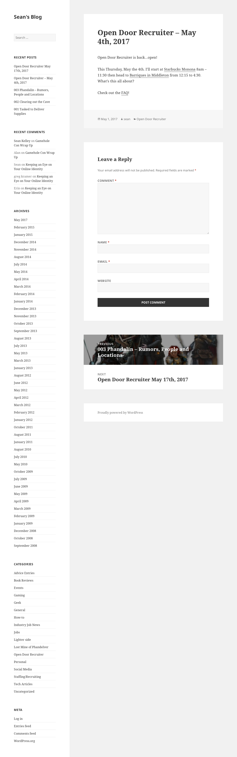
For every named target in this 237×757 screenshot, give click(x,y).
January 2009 (23, 523)
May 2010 (20, 464)
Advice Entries (24, 573)
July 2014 (20, 264)
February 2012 (24, 412)
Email (104, 261)
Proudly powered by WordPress (120, 413)
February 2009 (24, 516)
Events (18, 588)
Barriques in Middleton (149, 75)
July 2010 (20, 457)
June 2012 (21, 383)
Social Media (23, 669)
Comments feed (25, 733)
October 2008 (23, 538)
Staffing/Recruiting (27, 677)
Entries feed (22, 726)
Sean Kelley (22, 141)
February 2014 (24, 294)
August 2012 (22, 375)
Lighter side (22, 640)
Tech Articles (23, 684)
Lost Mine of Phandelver (31, 647)
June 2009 (21, 486)
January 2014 (23, 301)
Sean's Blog (28, 16)
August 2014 (22, 257)
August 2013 (22, 338)
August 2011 (22, 435)
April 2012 (21, 398)
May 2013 (20, 353)
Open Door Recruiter (29, 654)
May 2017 (20, 220)
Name (104, 242)
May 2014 (20, 272)
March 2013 (22, 361)
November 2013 (25, 316)
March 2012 (22, 405)
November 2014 (25, 249)
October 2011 (23, 427)
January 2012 (23, 420)
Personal (20, 662)
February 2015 (24, 227)
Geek (17, 603)
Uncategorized (24, 691)
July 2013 (20, 346)
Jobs (17, 632)
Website (104, 281)
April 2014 (21, 279)
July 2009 (20, 479)
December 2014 (25, 242)
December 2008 (25, 531)
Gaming (19, 595)
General (19, 610)
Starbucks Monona (180, 69)
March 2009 (22, 509)
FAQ (124, 92)
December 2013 (25, 309)
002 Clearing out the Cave (32, 102)
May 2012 (20, 390)
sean (127, 119)
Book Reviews (23, 580)
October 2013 (23, 323)
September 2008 (25, 546)
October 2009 (23, 472)
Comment (107, 181)
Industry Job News (27, 625)
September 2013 (25, 331)
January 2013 (23, 368)
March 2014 (22, 286)
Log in (18, 719)
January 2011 (23, 442)
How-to (19, 617)
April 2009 (21, 501)
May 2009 (20, 494)
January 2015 (23, 235)
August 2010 (22, 449)
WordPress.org (24, 741)
